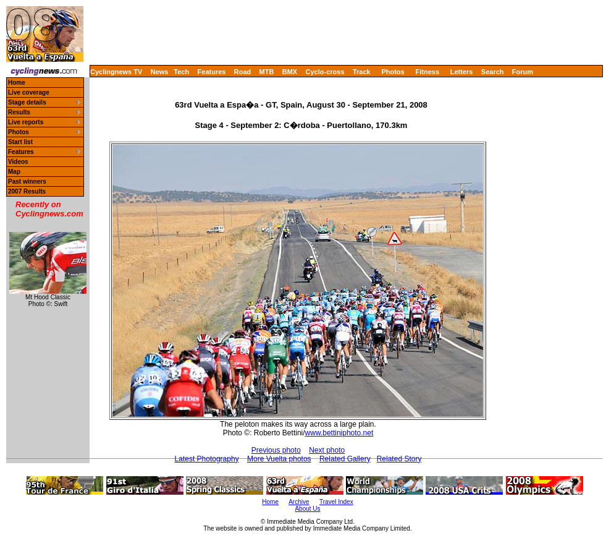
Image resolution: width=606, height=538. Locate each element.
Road (242, 71)
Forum (522, 71)
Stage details (27, 102)
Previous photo (276, 450)
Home (16, 82)
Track (362, 71)
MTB (266, 71)
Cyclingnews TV (116, 71)
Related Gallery (345, 459)
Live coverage (28, 92)
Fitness (427, 71)
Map (14, 171)
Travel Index (336, 501)
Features (212, 71)
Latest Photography (207, 459)
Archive (298, 501)
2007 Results (27, 191)
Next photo (327, 450)
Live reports (25, 122)
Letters (461, 71)
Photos (392, 71)
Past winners (27, 181)
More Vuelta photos (279, 459)
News (160, 71)
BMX (289, 71)
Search (492, 71)
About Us (307, 508)
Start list (20, 142)
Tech (181, 71)
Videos (18, 161)
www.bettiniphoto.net (339, 433)
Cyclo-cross (325, 71)
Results (19, 112)
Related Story (399, 459)
